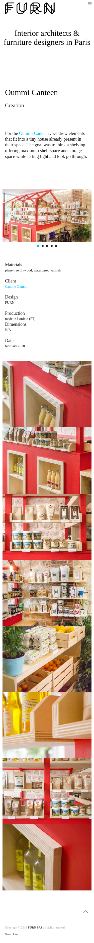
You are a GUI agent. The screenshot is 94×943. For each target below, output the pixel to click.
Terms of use (11, 934)
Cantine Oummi (16, 286)
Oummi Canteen (34, 133)
